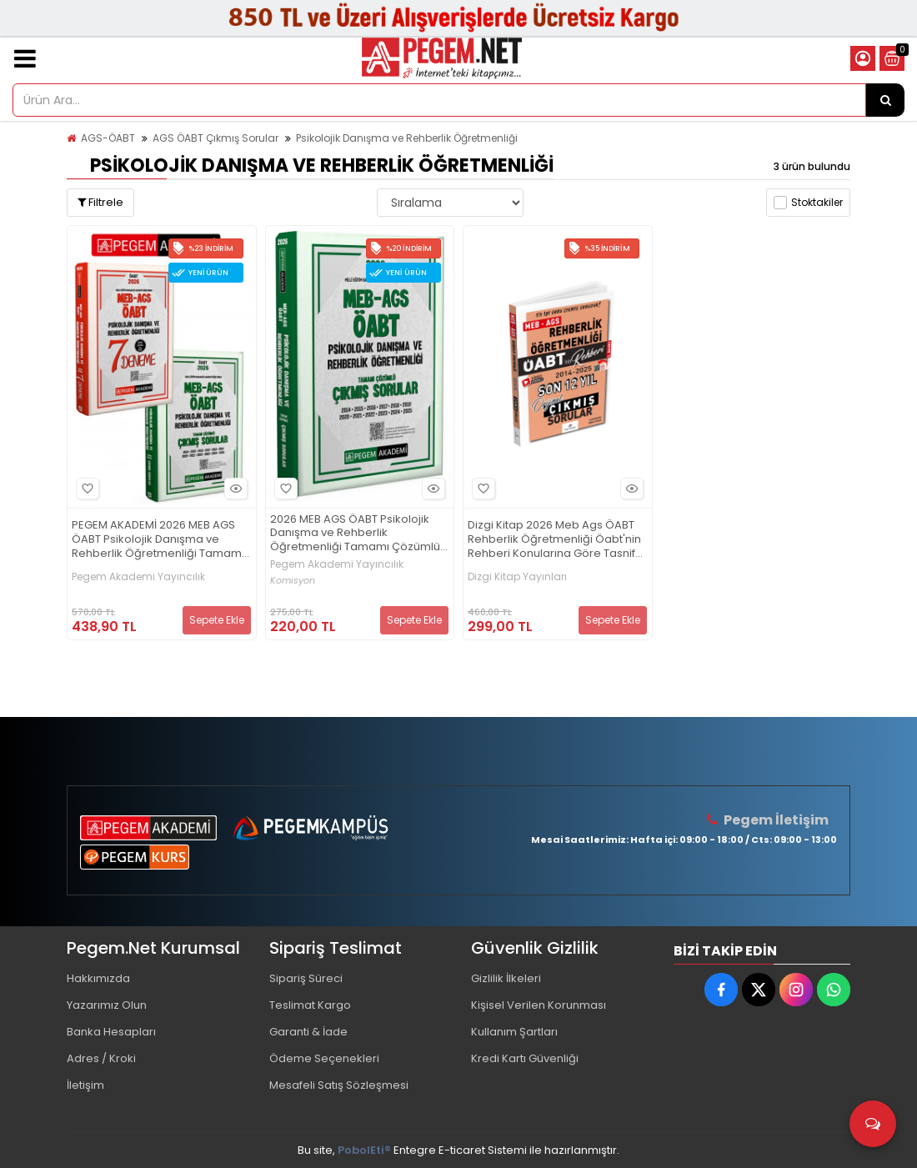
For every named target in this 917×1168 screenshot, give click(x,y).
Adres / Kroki (101, 1058)
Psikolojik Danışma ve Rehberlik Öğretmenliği (407, 138)
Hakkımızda (98, 978)
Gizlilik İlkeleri (506, 978)
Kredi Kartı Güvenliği (525, 1058)
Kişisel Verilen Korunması (538, 1005)
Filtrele (100, 202)
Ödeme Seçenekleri (324, 1058)
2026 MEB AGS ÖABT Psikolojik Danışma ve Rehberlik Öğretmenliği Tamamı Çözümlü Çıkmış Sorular (355, 534)
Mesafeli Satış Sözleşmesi (338, 1085)
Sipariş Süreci (306, 978)
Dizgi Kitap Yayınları (517, 577)
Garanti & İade (308, 1032)
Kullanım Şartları (514, 1032)
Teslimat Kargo (310, 1005)
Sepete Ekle (216, 620)
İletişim (85, 1085)
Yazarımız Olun (107, 1005)
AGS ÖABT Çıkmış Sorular (215, 138)
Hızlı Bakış (233, 488)
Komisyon (292, 580)
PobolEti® (364, 1150)
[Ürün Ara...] (885, 100)
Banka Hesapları (111, 1032)
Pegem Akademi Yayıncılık (138, 577)
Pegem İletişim (776, 820)
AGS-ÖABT (108, 138)
